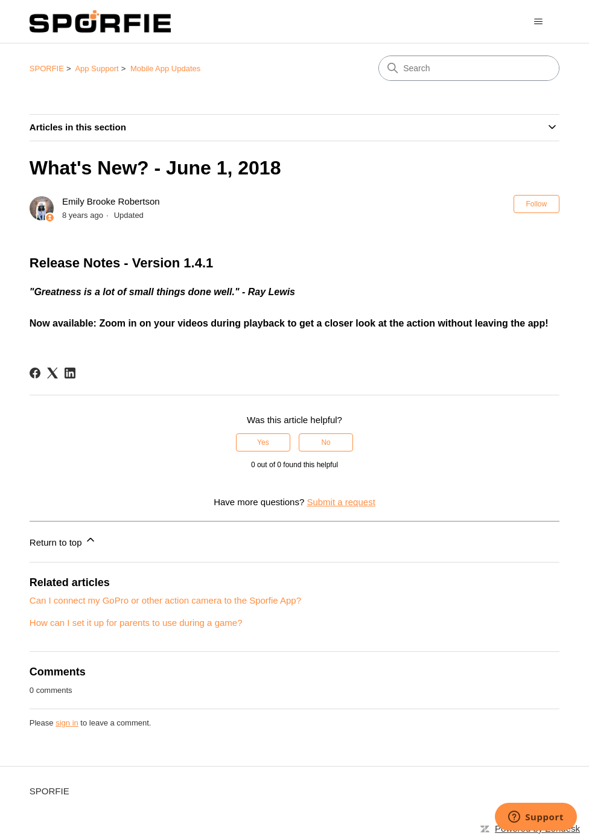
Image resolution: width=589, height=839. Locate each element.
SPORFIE (47, 68)
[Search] (469, 68)
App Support (96, 68)
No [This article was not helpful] (325, 442)
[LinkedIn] (70, 373)
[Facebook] (35, 373)
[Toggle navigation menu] (538, 21)
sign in (67, 722)
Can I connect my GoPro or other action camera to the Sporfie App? (165, 600)
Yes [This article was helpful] (263, 442)
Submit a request (341, 502)
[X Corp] (52, 373)
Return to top (63, 540)
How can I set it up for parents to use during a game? (136, 622)
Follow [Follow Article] (536, 204)
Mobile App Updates (165, 68)
